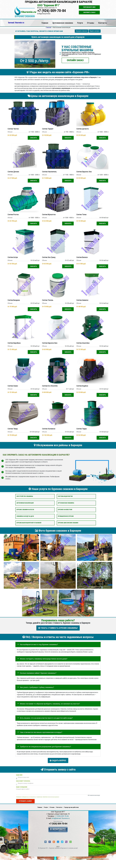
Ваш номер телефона (23, 779)
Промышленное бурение (66, 515)
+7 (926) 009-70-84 (51, 11)
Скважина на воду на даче (25, 515)
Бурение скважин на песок (25, 508)
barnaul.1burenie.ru (16, 22)
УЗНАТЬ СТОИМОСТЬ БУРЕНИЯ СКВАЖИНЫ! (58, 627)
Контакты (102, 23)
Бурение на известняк (65, 508)
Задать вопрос (95, 31)
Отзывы (90, 23)
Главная (45, 23)
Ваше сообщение (21, 785)
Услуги (80, 23)
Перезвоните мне (89, 7)
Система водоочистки (65, 495)
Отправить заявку (25, 799)
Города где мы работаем (71, 805)
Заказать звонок (81, 31)
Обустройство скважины (24, 495)
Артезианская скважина (62, 23)
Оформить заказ (89, 12)
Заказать (33, 137)
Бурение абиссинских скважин (68, 522)
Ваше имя (19, 773)
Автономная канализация (25, 502)
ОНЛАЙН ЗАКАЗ (75, 60)
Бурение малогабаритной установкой (28, 522)
